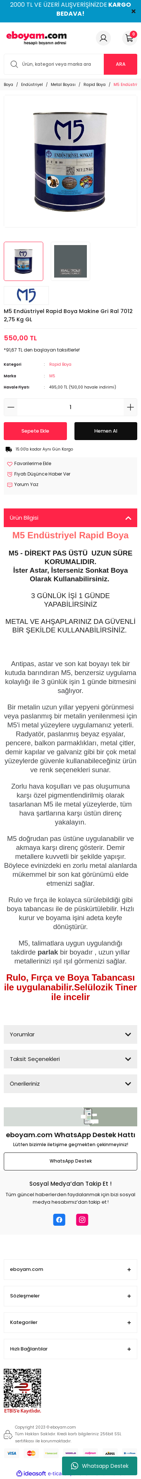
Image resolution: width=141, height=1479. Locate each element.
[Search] (70, 64)
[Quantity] (70, 407)
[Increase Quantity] (130, 407)
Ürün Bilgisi (24, 518)
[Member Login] (103, 38)
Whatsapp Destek (100, 1466)
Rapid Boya (60, 364)
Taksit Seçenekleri (35, 1059)
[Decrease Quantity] (10, 407)
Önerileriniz (25, 1083)
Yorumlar (22, 1034)
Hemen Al (105, 431)
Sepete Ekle (35, 431)
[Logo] (35, 38)
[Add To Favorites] (29, 464)
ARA (121, 64)
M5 (52, 376)
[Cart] (129, 38)
